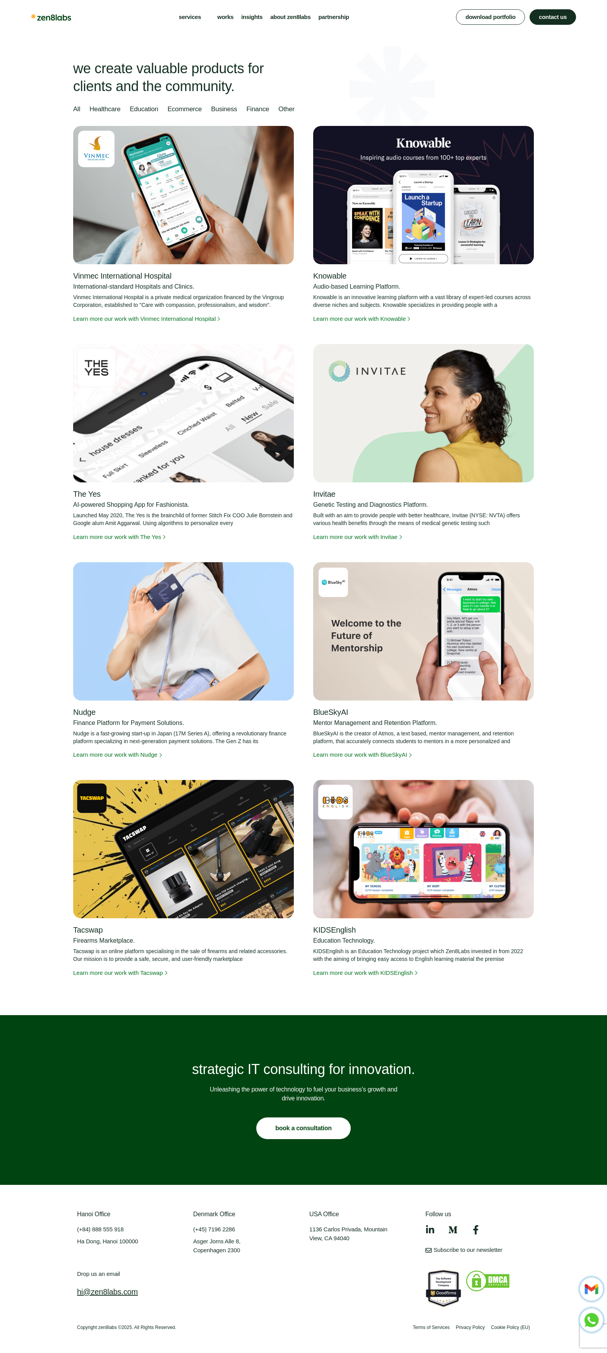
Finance (257, 109)
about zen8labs (290, 17)
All (76, 109)
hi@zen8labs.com (107, 1292)
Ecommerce (185, 109)
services (190, 17)
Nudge (84, 712)
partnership (333, 17)
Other (286, 109)
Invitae (324, 494)
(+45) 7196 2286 (214, 1229)
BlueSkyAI (330, 712)
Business (224, 109)
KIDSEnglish (334, 930)
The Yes (87, 494)
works (225, 17)
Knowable (329, 276)
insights (251, 17)
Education (144, 109)
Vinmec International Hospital (122, 276)
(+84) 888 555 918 (100, 1229)
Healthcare (104, 109)
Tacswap (88, 930)
